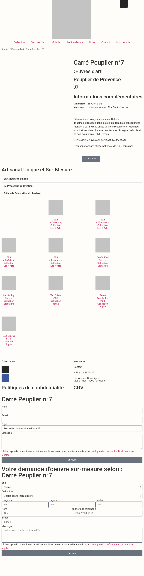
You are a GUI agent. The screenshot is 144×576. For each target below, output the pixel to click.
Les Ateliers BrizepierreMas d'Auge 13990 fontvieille (89, 382)
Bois (4, 486)
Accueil (5, 49)
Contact (105, 42)
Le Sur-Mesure (75, 42)
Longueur (7, 503)
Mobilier (56, 42)
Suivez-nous (8, 364)
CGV (78, 390)
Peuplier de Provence (97, 79)
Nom (4, 410)
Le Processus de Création (18, 189)
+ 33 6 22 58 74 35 (84, 375)
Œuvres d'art (17, 49)
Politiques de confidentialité (33, 390)
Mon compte (123, 42)
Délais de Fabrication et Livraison (22, 196)
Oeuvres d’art (38, 42)
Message (7, 436)
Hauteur (99, 503)
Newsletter (80, 364)
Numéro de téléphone (84, 512)
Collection (19, 42)
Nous (92, 42)
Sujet (4, 427)
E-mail (5, 418)
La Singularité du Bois (16, 181)
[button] (72, 182)
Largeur (53, 503)
